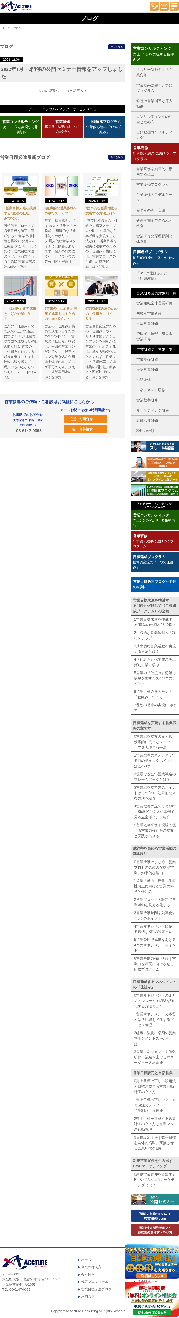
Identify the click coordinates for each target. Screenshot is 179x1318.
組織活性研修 (147, 420)
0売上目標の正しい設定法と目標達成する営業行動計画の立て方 (155, 1086)
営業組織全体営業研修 (154, 303)
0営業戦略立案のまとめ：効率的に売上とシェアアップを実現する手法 (155, 742)
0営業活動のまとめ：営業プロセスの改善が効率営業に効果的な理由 (155, 867)
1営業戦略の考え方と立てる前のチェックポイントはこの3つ (155, 760)
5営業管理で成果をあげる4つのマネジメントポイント (155, 945)
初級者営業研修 (149, 313)
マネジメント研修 (150, 390)
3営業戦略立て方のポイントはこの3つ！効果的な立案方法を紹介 (155, 792)
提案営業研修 (147, 369)
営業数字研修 (147, 400)
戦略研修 (143, 380)
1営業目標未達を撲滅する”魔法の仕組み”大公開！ (20, 213)
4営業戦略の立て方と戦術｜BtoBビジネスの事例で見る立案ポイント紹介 (155, 811)
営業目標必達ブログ (96, 1289)
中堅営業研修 (147, 323)
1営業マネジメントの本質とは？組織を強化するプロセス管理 (155, 1019)
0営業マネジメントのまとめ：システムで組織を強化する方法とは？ (155, 1000)
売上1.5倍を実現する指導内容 (20, 127)
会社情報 (88, 1274)
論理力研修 (145, 431)
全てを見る (117, 46)
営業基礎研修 (147, 359)
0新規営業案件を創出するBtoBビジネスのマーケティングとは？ (155, 1179)
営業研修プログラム (152, 184)
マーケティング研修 (152, 410)
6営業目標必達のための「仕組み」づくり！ (101, 313)
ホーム (6, 28)
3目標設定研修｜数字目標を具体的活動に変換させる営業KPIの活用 (155, 1142)
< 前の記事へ (49, 91)
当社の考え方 (91, 1267)
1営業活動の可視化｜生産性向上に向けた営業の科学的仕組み (155, 886)
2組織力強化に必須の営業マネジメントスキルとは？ (155, 1038)
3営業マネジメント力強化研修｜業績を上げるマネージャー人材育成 (155, 1057)
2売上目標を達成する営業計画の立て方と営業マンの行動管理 (155, 1124)
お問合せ (88, 1296)
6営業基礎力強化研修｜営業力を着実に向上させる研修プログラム (155, 964)
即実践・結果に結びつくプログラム (62, 126)
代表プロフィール (94, 1282)
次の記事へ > (76, 91)
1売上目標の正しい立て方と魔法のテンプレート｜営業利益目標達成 (155, 1105)
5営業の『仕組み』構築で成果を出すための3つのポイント (61, 313)
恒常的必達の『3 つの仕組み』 (104, 127)
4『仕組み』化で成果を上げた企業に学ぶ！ (20, 313)
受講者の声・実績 (150, 210)
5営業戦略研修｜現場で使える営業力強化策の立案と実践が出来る (155, 830)
